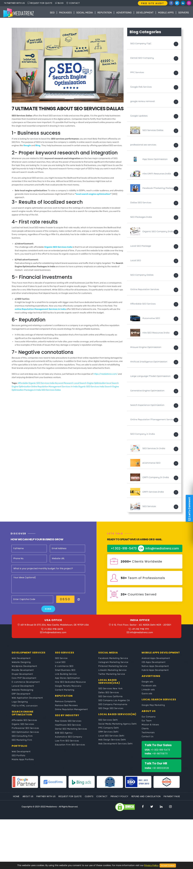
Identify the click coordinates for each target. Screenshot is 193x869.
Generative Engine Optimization (147, 391)
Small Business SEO (65, 672)
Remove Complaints (65, 703)
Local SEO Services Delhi (111, 737)
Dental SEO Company (142, 58)
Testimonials (148, 734)
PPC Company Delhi (108, 729)
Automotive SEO (151, 318)
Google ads (147, 683)
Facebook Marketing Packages (159, 188)
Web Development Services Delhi (115, 745)
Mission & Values (150, 726)
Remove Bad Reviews (66, 707)
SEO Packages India (141, 217)
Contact (102, 798)
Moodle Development (23, 672)
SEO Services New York (110, 690)
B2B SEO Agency (63, 735)
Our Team (147, 722)
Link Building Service (66, 676)
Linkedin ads (148, 691)
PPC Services (137, 73)
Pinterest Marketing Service (112, 668)
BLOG (59, 3)
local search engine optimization (93, 195)
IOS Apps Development (153, 664)
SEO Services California (110, 698)
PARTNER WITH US (14, 3)
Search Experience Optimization (147, 405)
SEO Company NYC (140, 44)
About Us (27, 798)
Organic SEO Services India (91, 387)
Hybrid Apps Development (155, 672)
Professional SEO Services (25, 730)
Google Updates (138, 116)
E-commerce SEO (64, 668)
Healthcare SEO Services (68, 727)
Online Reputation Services (144, 290)
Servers (183, 12)
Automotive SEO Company (68, 738)
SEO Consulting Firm (22, 738)
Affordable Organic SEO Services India (36, 384)
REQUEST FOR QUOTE (40, 3)
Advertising (124, 12)
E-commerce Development (26, 684)
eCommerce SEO (151, 463)
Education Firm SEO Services (70, 746)
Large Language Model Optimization (150, 376)
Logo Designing (20, 703)
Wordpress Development (24, 668)
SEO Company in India (142, 434)
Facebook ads (149, 687)
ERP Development (21, 696)
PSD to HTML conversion (25, 707)
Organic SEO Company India (158, 232)
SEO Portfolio (18, 757)
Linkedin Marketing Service (112, 672)
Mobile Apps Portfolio (23, 761)
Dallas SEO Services (140, 203)
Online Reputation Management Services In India (54, 387)
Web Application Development (27, 699)
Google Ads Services (141, 87)
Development (144, 12)
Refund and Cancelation (146, 798)
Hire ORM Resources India (156, 174)
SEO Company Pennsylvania (112, 706)
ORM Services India (153, 492)
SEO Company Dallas (141, 275)
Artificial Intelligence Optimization (148, 362)
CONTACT (73, 3)
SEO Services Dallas (51, 391)
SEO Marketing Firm (22, 742)
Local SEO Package (140, 246)
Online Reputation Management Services (152, 420)
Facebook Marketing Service (113, 660)
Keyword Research (64, 384)
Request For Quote (70, 798)
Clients (145, 730)
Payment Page (172, 798)
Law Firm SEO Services (67, 742)
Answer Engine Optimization (145, 347)
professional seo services (143, 145)
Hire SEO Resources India (155, 333)
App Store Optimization (155, 159)
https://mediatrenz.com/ (105, 374)
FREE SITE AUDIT (152, 3)
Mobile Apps (166, 12)
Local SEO (135, 261)
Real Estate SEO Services (68, 723)
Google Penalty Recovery (68, 688)
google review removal (142, 102)
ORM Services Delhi (108, 733)
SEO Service (61, 660)
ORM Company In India (155, 478)
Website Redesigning (22, 692)
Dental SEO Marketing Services (71, 731)
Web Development (21, 660)
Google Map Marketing (153, 707)
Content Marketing (64, 692)
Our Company (149, 718)
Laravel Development (23, 688)
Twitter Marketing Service (111, 676)
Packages (65, 12)
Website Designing (21, 664)
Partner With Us (46, 798)
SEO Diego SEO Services (110, 710)
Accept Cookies (167, 865)
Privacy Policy (119, 798)
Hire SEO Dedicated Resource (70, 684)
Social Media (84, 12)
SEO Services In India (153, 449)
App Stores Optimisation (67, 680)
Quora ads (147, 695)
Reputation (104, 12)
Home (16, 798)
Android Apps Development (156, 660)
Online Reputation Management (71, 711)
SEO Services (149, 506)
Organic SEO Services (23, 726)
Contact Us (147, 738)
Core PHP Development (24, 680)
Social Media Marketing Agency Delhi (117, 726)
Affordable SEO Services (143, 304)
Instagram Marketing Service (113, 664)
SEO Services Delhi (108, 722)
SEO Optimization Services (25, 734)
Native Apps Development (155, 668)
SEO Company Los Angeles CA (114, 702)
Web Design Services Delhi (112, 741)
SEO (52, 12)
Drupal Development (22, 676)
